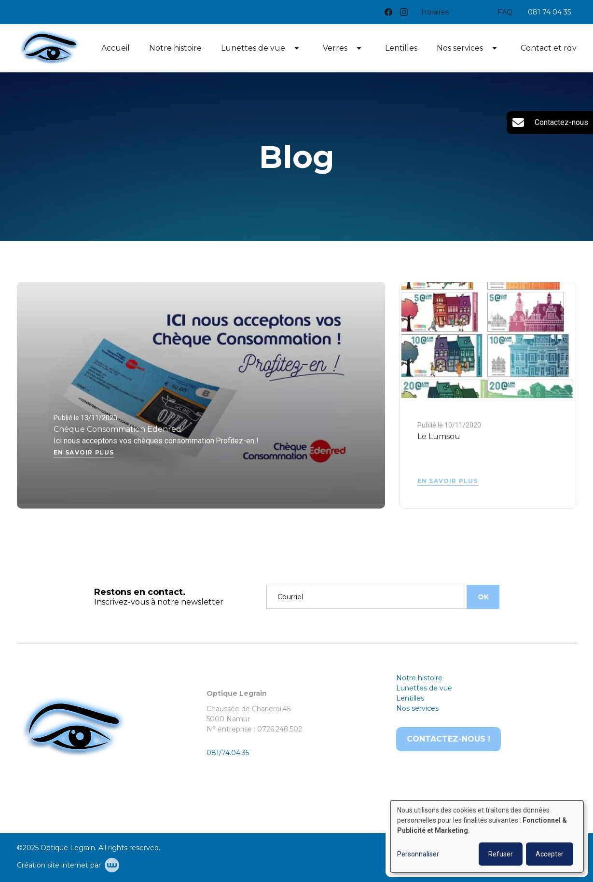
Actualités (473, 12)
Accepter (550, 854)
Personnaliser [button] (418, 854)
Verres (335, 48)
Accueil (115, 48)
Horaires (435, 12)
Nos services (460, 48)
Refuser (500, 854)
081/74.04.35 (228, 752)
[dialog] (486, 836)
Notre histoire (175, 48)
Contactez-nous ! (448, 739)
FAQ (504, 12)
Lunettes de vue (253, 48)
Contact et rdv (549, 48)
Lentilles (401, 48)
